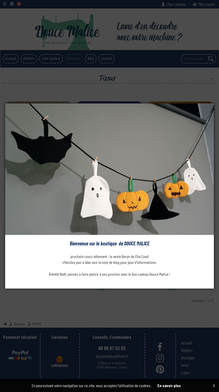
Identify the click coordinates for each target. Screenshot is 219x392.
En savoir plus (169, 385)
